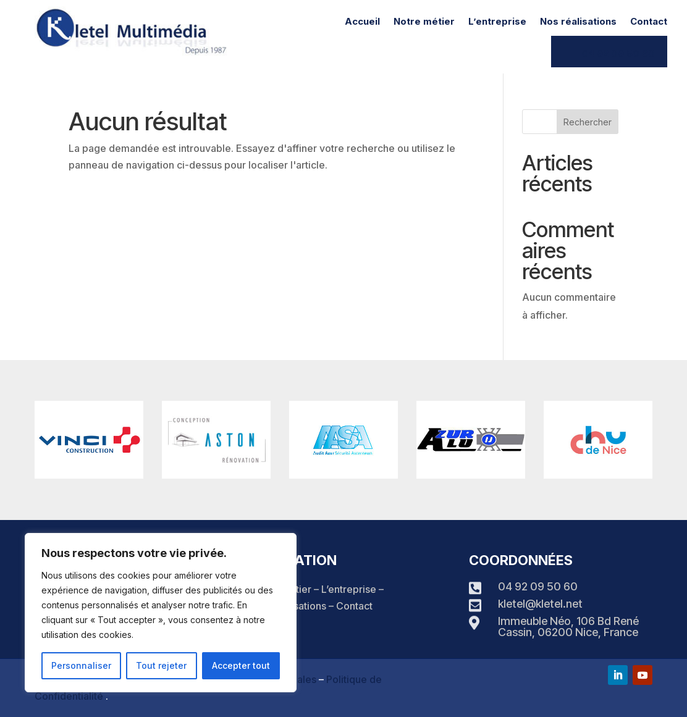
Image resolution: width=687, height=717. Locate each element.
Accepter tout (241, 665)
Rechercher (587, 122)
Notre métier (424, 22)
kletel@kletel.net (540, 603)
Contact (648, 22)
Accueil (362, 22)
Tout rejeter (161, 665)
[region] (161, 612)
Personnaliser (81, 665)
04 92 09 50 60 (618, 53)
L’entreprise (497, 22)
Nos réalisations (578, 22)
